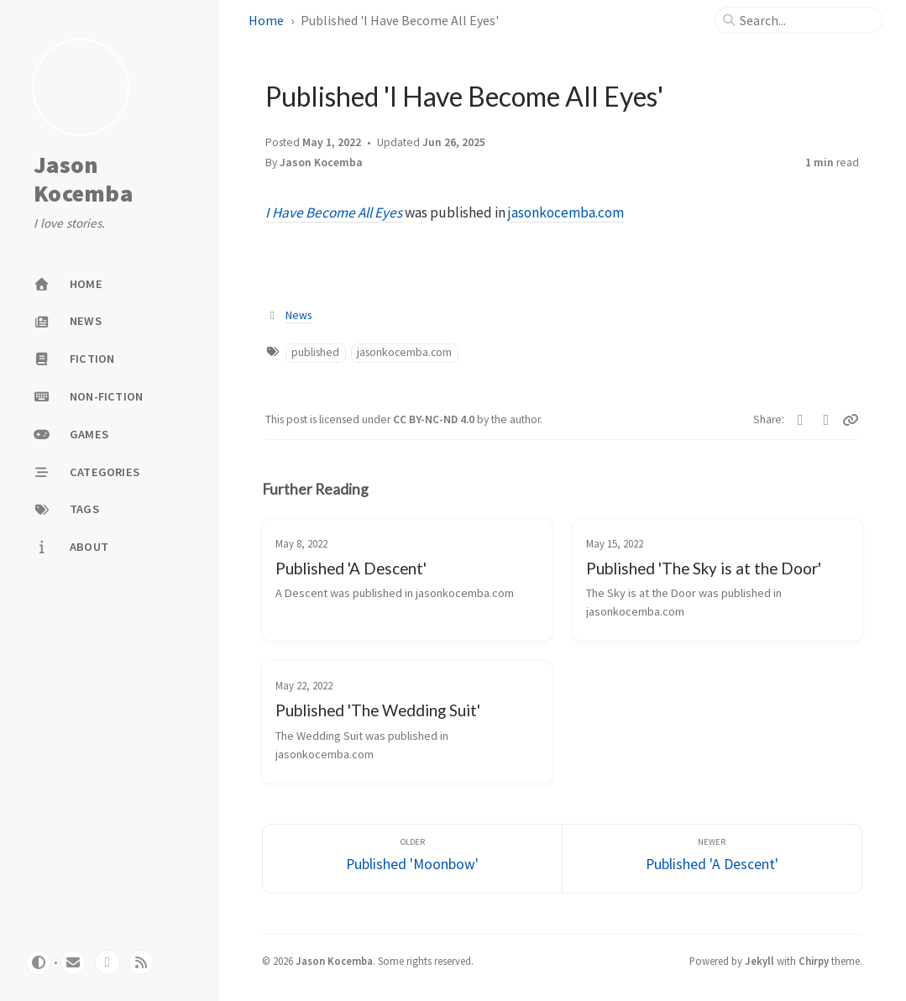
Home (266, 20)
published (315, 352)
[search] (805, 20)
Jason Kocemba (83, 179)
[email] (73, 962)
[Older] (412, 859)
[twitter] (107, 962)
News (298, 315)
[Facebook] (826, 419)
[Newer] (712, 859)
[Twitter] (800, 419)
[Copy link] (850, 419)
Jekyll (759, 960)
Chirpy (814, 960)
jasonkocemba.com (566, 212)
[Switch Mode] (38, 962)
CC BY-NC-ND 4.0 (435, 419)
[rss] (141, 962)
